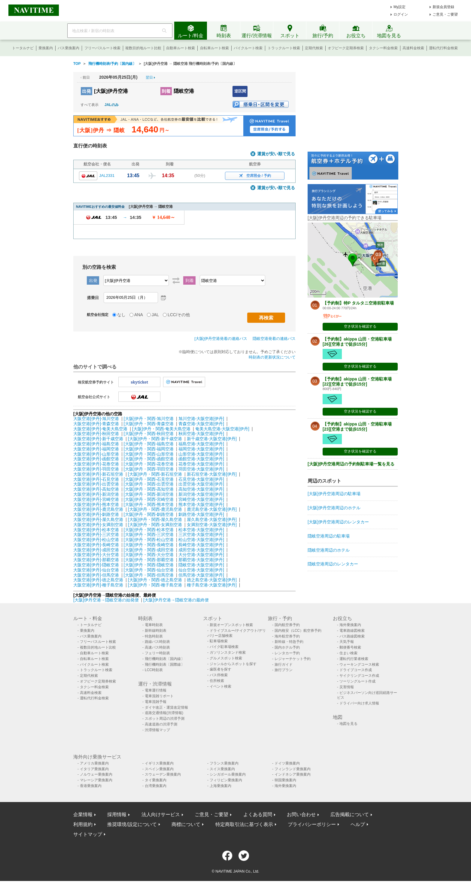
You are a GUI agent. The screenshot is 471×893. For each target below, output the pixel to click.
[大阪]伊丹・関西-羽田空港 (149, 469)
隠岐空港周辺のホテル (329, 550)
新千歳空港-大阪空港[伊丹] (212, 438)
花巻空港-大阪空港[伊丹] (201, 464)
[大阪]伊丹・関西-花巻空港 (149, 464)
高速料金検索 (413, 48)
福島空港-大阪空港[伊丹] (201, 443)
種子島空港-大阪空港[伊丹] (212, 585)
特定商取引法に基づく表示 (244, 824)
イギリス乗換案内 (159, 763)
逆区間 (240, 91)
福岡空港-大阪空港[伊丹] (201, 448)
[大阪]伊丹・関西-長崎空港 (149, 544)
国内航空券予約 (287, 625)
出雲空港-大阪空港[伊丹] (201, 484)
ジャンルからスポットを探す (233, 664)
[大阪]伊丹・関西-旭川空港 (149, 418)
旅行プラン (284, 670)
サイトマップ (87, 834)
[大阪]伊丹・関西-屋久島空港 (155, 519)
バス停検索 (219, 675)
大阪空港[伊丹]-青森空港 (96, 423)
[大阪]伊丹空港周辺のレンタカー (338, 521)
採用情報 (116, 814)
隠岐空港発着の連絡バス (274, 338)
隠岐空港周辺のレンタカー (333, 564)
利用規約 (83, 824)
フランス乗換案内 (224, 763)
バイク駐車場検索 (224, 647)
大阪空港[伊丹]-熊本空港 (96, 504)
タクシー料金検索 (383, 48)
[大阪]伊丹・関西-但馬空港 (149, 575)
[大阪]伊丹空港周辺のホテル (334, 507)
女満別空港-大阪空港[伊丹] (212, 524)
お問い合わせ (301, 814)
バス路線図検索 (352, 636)
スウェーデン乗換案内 (163, 774)
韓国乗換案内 (285, 780)
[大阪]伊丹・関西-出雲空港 (149, 484)
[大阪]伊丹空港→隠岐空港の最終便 (176, 600)
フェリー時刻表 (157, 653)
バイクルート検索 (248, 48)
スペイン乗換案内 (159, 769)
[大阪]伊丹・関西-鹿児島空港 (155, 509)
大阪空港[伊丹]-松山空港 (96, 539)
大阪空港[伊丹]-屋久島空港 (98, 519)
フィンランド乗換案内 (293, 769)
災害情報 (346, 687)
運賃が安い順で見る (276, 154)
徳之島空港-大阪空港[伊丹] (212, 579)
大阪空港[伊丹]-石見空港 (96, 479)
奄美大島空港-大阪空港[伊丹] (222, 428)
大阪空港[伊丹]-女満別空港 (98, 524)
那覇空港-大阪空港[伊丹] (201, 559)
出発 (86, 91)
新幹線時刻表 (155, 630)
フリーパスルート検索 (102, 48)
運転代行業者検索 (353, 659)
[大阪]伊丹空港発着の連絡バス (220, 338)
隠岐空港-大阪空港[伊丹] (201, 564)
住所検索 (217, 681)
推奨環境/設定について (131, 824)
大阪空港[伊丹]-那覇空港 (96, 559)
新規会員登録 (443, 7)
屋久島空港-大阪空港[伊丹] (212, 519)
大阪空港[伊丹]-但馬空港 (96, 575)
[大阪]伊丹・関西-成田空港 (149, 549)
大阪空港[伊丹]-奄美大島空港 (100, 428)
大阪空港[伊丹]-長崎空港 (96, 544)
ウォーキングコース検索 (359, 664)
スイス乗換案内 (222, 769)
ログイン (401, 14)
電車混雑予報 (155, 702)
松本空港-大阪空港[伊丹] (201, 529)
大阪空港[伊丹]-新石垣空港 (98, 474)
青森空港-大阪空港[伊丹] (201, 423)
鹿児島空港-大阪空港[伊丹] (212, 509)
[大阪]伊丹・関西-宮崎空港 (149, 499)
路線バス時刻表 (157, 642)
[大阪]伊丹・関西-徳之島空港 (155, 579)
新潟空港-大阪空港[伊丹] (201, 494)
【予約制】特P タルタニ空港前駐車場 (358, 303)
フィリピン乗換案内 (226, 780)
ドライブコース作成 (355, 670)
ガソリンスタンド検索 (228, 652)
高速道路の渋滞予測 (161, 724)
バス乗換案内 (68, 48)
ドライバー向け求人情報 (359, 703)
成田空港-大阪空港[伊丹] (201, 549)
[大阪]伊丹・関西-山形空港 (149, 454)
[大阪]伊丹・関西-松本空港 (149, 529)
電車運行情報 (155, 690)
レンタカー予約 (287, 653)
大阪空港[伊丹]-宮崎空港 (96, 499)
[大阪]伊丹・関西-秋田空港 (149, 433)
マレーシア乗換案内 (96, 780)
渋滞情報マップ (157, 730)
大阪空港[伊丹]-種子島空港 (98, 585)
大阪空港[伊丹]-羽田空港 (96, 469)
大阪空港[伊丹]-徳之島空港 (98, 579)
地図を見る (348, 724)
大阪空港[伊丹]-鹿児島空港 (98, 509)
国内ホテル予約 (287, 647)
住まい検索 (348, 653)
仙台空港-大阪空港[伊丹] (201, 570)
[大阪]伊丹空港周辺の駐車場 (334, 493)
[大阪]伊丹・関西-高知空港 (149, 489)
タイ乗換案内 (155, 780)
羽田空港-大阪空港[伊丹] (201, 469)
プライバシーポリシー (312, 824)
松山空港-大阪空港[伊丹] (201, 539)
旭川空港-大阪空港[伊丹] (201, 418)
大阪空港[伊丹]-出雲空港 (96, 484)
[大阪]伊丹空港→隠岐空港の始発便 (106, 600)
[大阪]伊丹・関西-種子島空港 (155, 585)
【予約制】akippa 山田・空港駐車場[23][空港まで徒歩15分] (357, 426)
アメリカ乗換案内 (94, 763)
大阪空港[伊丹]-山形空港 (96, 454)
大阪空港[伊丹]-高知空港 (96, 489)
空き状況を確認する (360, 326)
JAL (155, 314)
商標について (186, 824)
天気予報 (346, 642)
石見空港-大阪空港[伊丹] (201, 479)
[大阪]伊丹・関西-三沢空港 (149, 534)
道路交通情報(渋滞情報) (164, 713)
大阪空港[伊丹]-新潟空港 (96, 494)
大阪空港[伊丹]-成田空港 (96, 549)
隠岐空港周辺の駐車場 (329, 536)
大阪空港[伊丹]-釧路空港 (96, 514)
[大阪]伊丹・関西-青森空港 (149, 423)
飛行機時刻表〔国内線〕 (164, 659)
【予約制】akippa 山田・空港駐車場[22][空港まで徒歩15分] (357, 381)
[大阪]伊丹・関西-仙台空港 (149, 570)
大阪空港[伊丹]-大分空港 (96, 554)
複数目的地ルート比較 (143, 48)
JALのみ (112, 105)
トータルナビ (23, 48)
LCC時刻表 (154, 670)
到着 (166, 91)
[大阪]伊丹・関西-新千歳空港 (155, 438)
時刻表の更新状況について (272, 357)
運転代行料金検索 (443, 48)
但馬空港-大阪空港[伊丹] (201, 575)
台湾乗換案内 (155, 786)
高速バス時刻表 (157, 647)
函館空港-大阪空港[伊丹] (201, 458)
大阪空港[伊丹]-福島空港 (96, 443)
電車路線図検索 (352, 630)
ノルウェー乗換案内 (96, 774)
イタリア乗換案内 (94, 769)
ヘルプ (358, 824)
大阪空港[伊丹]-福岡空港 (96, 448)
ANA (138, 314)
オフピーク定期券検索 (346, 48)
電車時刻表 (154, 625)
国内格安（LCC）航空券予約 (298, 630)
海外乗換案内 (350, 625)
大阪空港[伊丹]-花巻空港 (96, 464)
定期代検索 (314, 48)
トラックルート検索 (284, 48)
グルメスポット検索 (226, 658)
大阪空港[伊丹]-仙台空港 (96, 570)
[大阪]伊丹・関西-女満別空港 (155, 524)
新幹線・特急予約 (289, 642)
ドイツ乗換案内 (287, 763)
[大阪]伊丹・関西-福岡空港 (149, 448)
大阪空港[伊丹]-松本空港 (96, 529)
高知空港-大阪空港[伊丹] (201, 489)
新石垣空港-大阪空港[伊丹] (212, 474)
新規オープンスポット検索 (231, 625)
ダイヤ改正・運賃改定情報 (166, 707)
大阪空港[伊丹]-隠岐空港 (96, 564)
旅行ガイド (284, 664)
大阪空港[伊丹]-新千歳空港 (98, 438)
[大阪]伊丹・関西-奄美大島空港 (161, 428)
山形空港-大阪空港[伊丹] (201, 454)
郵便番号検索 (350, 647)
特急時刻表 (154, 636)
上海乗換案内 (220, 786)
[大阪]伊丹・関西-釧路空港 (149, 514)
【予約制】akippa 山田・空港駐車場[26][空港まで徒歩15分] (357, 342)
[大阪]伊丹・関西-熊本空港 (149, 504)
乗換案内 (45, 48)
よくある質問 (257, 814)
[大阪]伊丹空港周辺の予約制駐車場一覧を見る (351, 464)
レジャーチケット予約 (293, 659)
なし (121, 314)
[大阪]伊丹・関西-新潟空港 (149, 494)
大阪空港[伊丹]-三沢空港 (96, 534)
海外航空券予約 (287, 636)
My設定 (400, 7)
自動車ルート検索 (180, 48)
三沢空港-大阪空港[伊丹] (201, 534)
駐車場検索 (219, 641)
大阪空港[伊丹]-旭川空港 (96, 418)
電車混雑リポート (159, 696)
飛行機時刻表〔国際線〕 (164, 664)
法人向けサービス (160, 814)
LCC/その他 (179, 314)
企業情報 (83, 814)
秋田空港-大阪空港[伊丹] (201, 433)
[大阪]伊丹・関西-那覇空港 (149, 559)
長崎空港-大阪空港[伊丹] (201, 544)
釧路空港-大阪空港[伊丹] (201, 514)
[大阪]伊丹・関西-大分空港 (149, 554)
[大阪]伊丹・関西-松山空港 (149, 539)
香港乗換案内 (91, 786)
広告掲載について (349, 814)
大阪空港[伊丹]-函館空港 (96, 458)
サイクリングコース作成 (359, 676)
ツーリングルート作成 (357, 681)
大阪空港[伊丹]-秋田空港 (96, 433)
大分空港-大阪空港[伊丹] (201, 554)
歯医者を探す (220, 669)
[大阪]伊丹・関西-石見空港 (149, 479)
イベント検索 (220, 686)
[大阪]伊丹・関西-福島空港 (149, 443)
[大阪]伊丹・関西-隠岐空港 (149, 564)
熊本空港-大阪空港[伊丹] (201, 504)
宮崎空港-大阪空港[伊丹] (201, 499)
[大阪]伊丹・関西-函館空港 (149, 458)
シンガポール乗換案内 (228, 774)
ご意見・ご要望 (445, 14)
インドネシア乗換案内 (293, 774)
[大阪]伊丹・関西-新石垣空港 (155, 474)
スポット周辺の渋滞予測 (164, 718)
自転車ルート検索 (214, 48)
